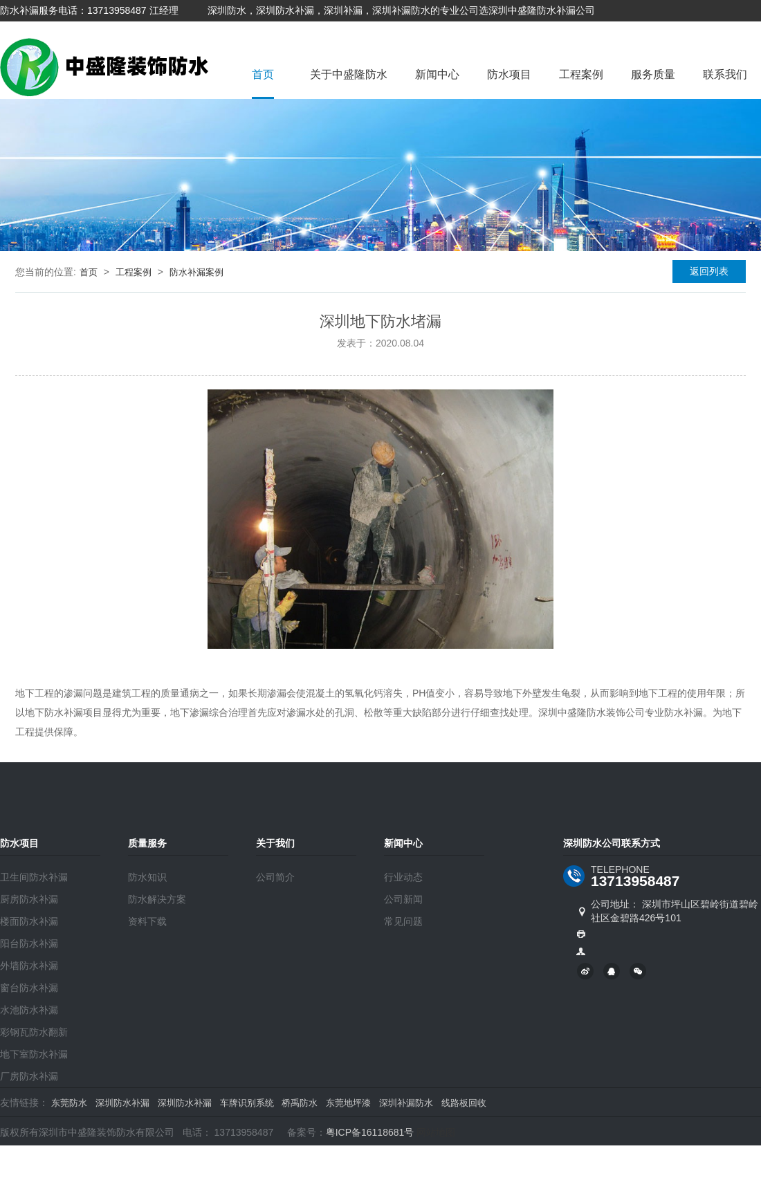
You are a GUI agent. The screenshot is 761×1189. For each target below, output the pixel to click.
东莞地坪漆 (348, 1103)
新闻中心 (437, 74)
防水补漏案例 (196, 272)
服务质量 (653, 74)
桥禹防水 (300, 1103)
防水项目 (509, 74)
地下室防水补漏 (34, 1054)
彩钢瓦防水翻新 (34, 1032)
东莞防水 (69, 1103)
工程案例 (581, 74)
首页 (263, 74)
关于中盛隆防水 (348, 74)
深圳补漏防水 (406, 1103)
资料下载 (147, 921)
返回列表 (709, 271)
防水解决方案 (157, 899)
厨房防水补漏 (29, 899)
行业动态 (403, 877)
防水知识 (147, 877)
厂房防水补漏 (29, 1076)
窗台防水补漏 (29, 987)
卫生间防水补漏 (34, 877)
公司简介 (275, 877)
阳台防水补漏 (29, 943)
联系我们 (725, 74)
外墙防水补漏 (29, 965)
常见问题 (403, 921)
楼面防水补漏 (29, 921)
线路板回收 (463, 1103)
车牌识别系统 (247, 1103)
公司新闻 (403, 899)
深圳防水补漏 (122, 1103)
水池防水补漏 (29, 1009)
